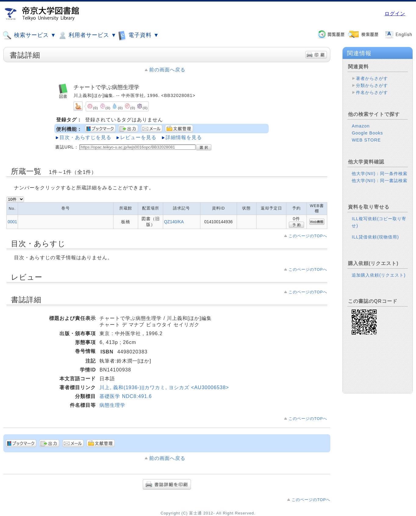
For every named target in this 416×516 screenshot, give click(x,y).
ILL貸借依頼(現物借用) (375, 237)
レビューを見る (138, 137)
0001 (12, 221)
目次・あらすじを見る (85, 137)
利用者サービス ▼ (87, 35)
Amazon (361, 126)
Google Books (367, 133)
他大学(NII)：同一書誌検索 (379, 180)
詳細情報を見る (184, 137)
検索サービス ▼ (29, 35)
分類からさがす (372, 85)
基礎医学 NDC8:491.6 (125, 396)
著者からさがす (372, 78)
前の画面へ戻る (167, 69)
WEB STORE (366, 140)
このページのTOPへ (308, 236)
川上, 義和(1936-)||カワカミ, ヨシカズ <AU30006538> (164, 387)
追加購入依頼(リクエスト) (379, 275)
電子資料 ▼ (138, 35)
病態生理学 (112, 405)
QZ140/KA (174, 221)
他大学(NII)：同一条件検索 (379, 173)
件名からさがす (372, 92)
